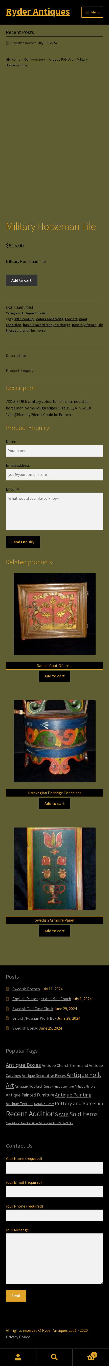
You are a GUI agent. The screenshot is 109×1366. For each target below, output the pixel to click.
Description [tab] (16, 355)
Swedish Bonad (25, 1028)
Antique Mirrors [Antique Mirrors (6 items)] (85, 1086)
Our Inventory (34, 59)
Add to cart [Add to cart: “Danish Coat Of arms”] (55, 675)
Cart (85, 1353)
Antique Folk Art (61, 59)
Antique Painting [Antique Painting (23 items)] (73, 1094)
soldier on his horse (30, 330)
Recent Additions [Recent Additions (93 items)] (32, 1113)
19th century (24, 319)
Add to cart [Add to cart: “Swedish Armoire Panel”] (55, 930)
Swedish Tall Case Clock (32, 1008)
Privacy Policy (18, 1336)
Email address (18, 465)
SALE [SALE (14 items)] (64, 1115)
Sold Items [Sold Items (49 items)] (83, 1114)
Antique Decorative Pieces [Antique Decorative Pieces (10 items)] (44, 1075)
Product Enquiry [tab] (19, 370)
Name (11, 441)
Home (16, 59)
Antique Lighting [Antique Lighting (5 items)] (63, 1086)
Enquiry (12, 489)
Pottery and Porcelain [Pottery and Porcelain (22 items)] (79, 1103)
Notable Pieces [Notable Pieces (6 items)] (44, 1104)
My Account (18, 1357)
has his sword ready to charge (46, 324)
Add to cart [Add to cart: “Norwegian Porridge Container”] (55, 803)
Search (54, 1357)
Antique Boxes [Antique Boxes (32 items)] (23, 1064)
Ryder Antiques (38, 11)
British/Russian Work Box (34, 1018)
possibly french (84, 324)
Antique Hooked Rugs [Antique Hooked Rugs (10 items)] (33, 1086)
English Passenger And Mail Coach (41, 998)
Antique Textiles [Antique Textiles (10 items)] (19, 1103)
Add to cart (21, 280)
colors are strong (49, 319)
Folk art (71, 319)
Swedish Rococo (24, 43)
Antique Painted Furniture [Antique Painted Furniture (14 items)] (30, 1095)
